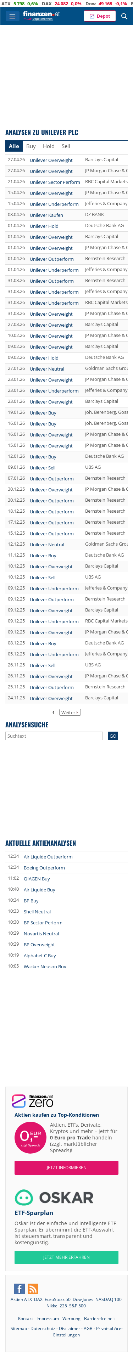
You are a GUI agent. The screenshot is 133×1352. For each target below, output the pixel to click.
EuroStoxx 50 (58, 1299)
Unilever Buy (43, 413)
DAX (56, 3)
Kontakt (25, 1319)
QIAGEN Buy (37, 878)
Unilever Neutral (47, 369)
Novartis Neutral (41, 933)
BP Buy (31, 900)
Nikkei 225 (56, 1306)
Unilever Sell (42, 467)
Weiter (68, 712)
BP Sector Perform (43, 922)
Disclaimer (69, 1328)
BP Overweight (39, 944)
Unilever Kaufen (46, 215)
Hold (49, 146)
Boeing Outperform (44, 867)
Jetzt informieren (67, 1168)
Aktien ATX (21, 1299)
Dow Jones (83, 1299)
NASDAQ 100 (108, 1299)
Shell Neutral (37, 911)
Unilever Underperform (54, 204)
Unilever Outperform (52, 259)
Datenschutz (43, 1328)
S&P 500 (77, 1306)
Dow (100, 3)
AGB (88, 1328)
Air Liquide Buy (39, 889)
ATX (15, 3)
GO (113, 736)
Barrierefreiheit (99, 1319)
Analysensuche (26, 724)
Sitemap (19, 1328)
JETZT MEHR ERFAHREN (66, 1257)
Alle (14, 146)
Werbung (71, 1319)
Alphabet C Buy (40, 955)
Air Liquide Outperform (48, 857)
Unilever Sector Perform (55, 182)
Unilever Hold (44, 226)
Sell (66, 146)
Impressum (48, 1319)
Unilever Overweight (51, 160)
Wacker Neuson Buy (45, 966)
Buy (31, 146)
